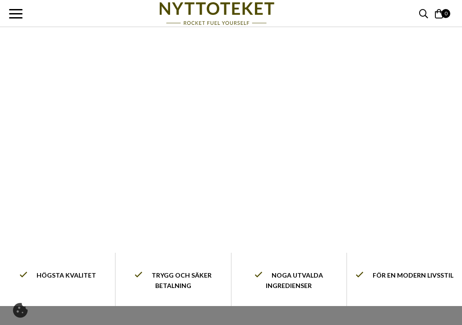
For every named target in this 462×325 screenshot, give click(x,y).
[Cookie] (20, 310)
